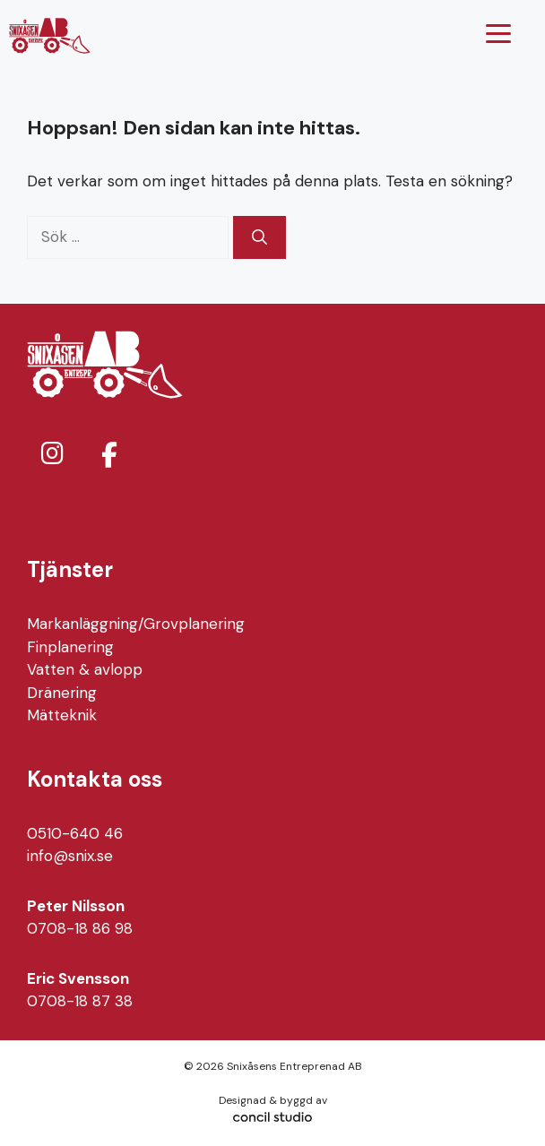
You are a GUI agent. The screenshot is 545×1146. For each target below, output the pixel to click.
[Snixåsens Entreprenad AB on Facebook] (109, 454)
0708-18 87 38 (80, 1001)
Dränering (62, 692)
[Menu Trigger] (498, 33)
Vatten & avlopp (85, 669)
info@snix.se (70, 856)
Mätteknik (62, 715)
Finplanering (70, 647)
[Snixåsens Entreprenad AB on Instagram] (52, 453)
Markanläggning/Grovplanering (136, 623)
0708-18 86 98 (80, 928)
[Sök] (259, 237)
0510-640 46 (75, 833)
